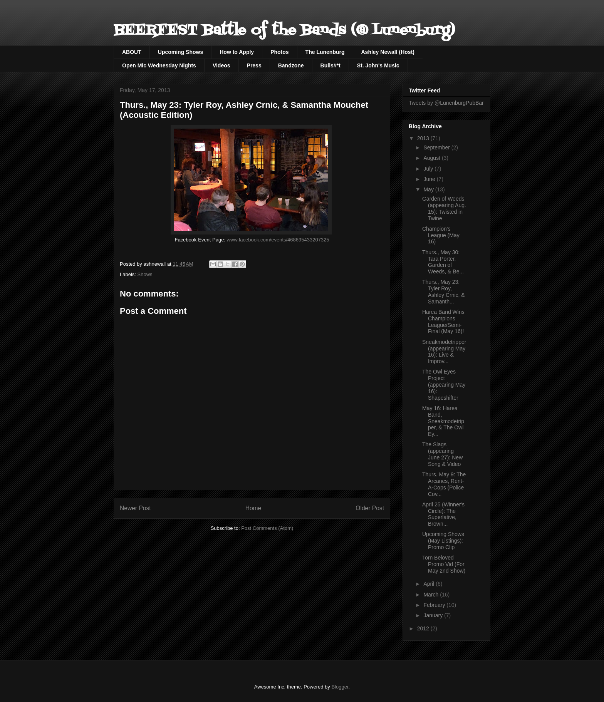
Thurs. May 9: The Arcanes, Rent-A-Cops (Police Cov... (444, 484)
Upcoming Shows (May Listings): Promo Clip (443, 540)
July (429, 169)
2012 (424, 628)
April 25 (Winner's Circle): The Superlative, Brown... (443, 514)
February (434, 605)
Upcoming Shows (180, 52)
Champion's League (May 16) (441, 235)
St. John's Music (378, 65)
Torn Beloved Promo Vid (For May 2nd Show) (443, 564)
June (429, 179)
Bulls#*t (330, 65)
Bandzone (291, 65)
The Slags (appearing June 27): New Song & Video (442, 454)
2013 (424, 138)
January (433, 615)
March (431, 594)
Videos (221, 65)
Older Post (370, 508)
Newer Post (135, 508)
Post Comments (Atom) (267, 528)
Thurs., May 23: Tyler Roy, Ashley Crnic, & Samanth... (443, 291)
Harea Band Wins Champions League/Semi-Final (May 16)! (443, 321)
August (432, 158)
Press (254, 65)
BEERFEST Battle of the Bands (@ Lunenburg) (284, 30)
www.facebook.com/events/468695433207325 (278, 240)
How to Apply (237, 52)
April (429, 584)
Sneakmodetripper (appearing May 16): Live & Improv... (444, 351)
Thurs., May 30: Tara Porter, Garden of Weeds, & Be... (443, 262)
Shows (145, 274)
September (437, 147)
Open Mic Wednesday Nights (159, 65)
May (429, 189)
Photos (279, 52)
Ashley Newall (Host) (387, 52)
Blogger (339, 687)
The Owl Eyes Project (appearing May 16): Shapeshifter (443, 384)
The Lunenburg (325, 52)
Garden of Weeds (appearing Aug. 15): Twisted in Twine (444, 208)
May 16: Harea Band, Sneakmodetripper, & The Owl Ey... (443, 421)
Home (253, 508)
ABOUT (131, 52)
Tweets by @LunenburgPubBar (446, 103)
